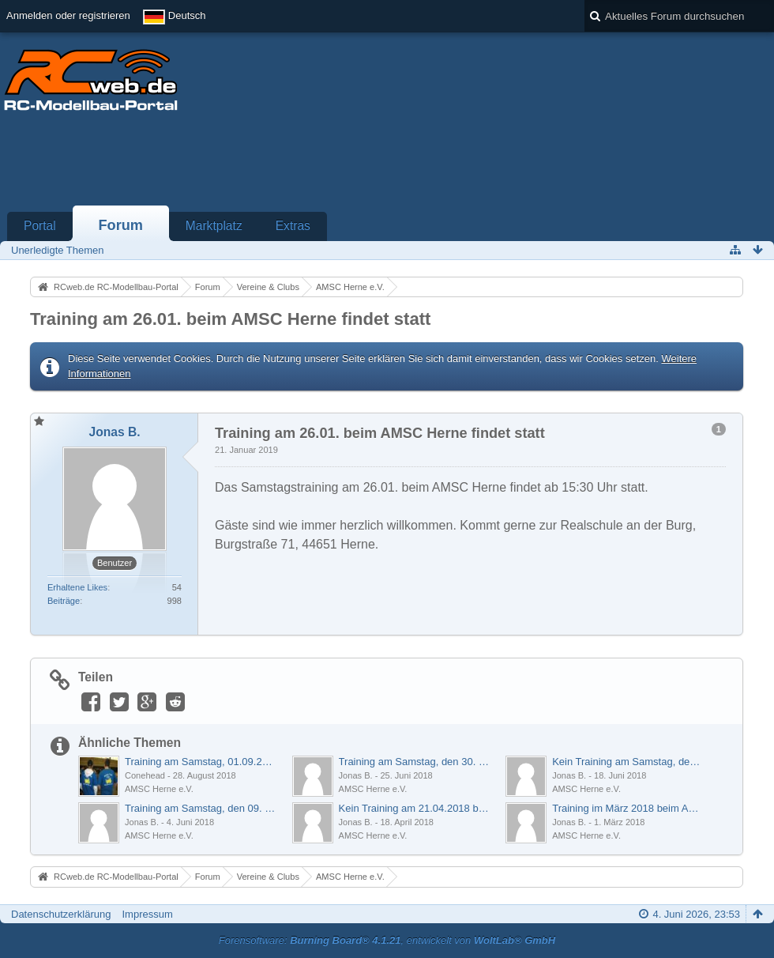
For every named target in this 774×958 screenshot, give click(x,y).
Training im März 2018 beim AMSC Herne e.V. (627, 808)
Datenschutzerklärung (61, 914)
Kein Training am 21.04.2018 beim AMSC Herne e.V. (414, 808)
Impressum (147, 914)
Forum (120, 225)
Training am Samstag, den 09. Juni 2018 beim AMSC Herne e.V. (200, 808)
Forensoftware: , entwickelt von (387, 940)
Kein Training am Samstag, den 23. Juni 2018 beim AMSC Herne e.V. (627, 762)
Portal (40, 225)
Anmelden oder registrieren (68, 15)
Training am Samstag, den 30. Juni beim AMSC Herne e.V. (414, 762)
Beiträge (63, 600)
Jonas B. (356, 775)
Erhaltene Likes (77, 587)
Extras (293, 225)
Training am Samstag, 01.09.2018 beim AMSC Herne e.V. (200, 762)
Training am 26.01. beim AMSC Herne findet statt (230, 319)
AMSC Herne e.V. (159, 789)
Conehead (145, 775)
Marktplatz (214, 225)
